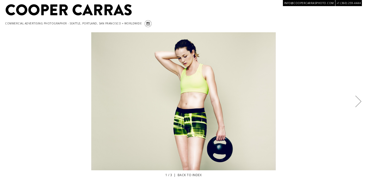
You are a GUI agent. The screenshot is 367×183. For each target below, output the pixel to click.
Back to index (190, 175)
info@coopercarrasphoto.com (309, 3)
